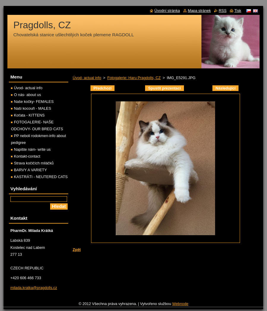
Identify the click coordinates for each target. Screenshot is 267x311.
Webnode (180, 303)
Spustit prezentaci (164, 88)
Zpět (77, 249)
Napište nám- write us (32, 149)
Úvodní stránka (167, 10)
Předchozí (102, 88)
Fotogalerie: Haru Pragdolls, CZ (134, 78)
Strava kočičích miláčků (34, 163)
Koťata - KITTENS (29, 115)
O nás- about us (27, 94)
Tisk (237, 10)
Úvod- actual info (87, 78)
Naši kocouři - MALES (32, 108)
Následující (225, 88)
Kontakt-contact (27, 156)
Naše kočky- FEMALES (34, 101)
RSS (222, 10)
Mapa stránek (199, 10)
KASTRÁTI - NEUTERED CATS (41, 177)
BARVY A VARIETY (30, 170)
